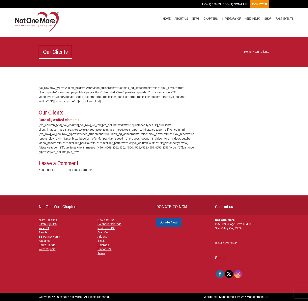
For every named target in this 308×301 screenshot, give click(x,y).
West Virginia (47, 249)
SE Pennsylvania (49, 236)
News (196, 18)
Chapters (211, 18)
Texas (101, 253)
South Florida (47, 245)
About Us (181, 18)
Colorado (103, 245)
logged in (62, 169)
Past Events (285, 18)
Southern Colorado (109, 224)
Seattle (43, 232)
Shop (268, 18)
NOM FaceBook (48, 219)
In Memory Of (231, 18)
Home (167, 18)
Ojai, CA (103, 232)
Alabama (44, 240)
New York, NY (106, 219)
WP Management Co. (255, 296)
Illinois (101, 240)
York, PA (44, 228)
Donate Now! (168, 222)
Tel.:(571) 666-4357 (211, 4)
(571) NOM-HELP (226, 242)
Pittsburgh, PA (48, 224)
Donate (259, 4)
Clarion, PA (104, 249)
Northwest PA (106, 228)
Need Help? (252, 18)
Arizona (102, 236)
